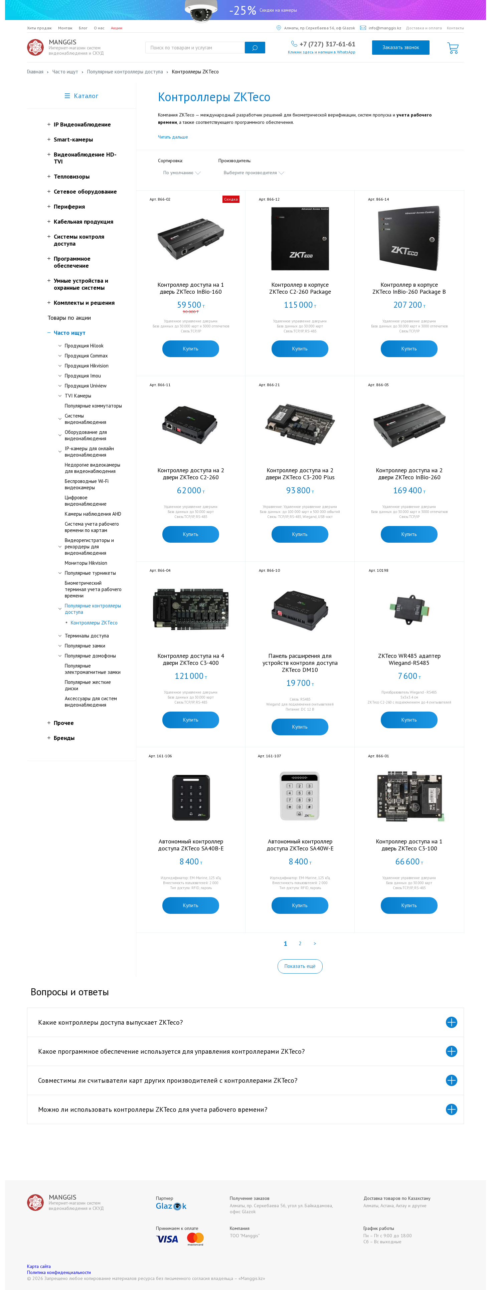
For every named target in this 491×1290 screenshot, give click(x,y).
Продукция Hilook (84, 345)
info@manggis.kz (380, 27)
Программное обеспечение (72, 262)
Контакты (455, 27)
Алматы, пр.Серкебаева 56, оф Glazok (316, 27)
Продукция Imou (83, 375)
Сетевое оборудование (85, 191)
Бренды (64, 737)
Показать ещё (300, 966)
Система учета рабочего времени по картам (92, 527)
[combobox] (182, 172)
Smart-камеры (73, 139)
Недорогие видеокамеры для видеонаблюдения (92, 468)
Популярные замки (85, 645)
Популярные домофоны (90, 656)
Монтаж (65, 28)
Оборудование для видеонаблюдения (86, 435)
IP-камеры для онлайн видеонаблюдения (89, 451)
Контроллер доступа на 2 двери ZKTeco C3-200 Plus (300, 473)
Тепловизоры (72, 176)
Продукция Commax (86, 355)
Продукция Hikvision (87, 365)
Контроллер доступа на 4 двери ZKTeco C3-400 (190, 659)
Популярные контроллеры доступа (93, 608)
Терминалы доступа (87, 635)
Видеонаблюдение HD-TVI (85, 158)
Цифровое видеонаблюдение (86, 500)
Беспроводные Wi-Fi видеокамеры (87, 484)
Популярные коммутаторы (93, 406)
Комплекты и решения (84, 302)
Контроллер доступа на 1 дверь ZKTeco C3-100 (409, 844)
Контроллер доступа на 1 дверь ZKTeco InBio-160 (190, 288)
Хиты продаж (39, 28)
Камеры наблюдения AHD (93, 514)
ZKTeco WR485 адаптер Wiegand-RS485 (409, 659)
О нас (99, 28)
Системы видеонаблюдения (85, 419)
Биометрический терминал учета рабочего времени (93, 589)
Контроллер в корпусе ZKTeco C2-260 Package (300, 288)
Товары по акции (69, 317)
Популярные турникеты (90, 573)
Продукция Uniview (86, 385)
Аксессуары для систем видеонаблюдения (91, 701)
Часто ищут (70, 332)
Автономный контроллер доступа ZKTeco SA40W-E (300, 844)
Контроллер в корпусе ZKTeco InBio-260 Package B (409, 288)
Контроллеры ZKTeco (94, 622)
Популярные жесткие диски (88, 685)
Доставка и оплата (424, 27)
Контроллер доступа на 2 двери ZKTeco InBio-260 (409, 473)
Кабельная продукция (83, 221)
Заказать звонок (400, 47)
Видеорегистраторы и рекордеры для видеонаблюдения (89, 546)
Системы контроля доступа (79, 240)
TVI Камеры (78, 396)
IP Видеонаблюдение (82, 124)
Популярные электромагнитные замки (93, 669)
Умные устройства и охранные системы (81, 284)
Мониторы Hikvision (86, 563)
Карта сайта (39, 1266)
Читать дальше (173, 137)
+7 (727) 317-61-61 (327, 43)
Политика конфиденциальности (59, 1272)
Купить (190, 348)
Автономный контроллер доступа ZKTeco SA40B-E (191, 844)
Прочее (64, 722)
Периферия (69, 206)
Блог (83, 28)
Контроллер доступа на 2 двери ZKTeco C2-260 (190, 473)
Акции (116, 28)
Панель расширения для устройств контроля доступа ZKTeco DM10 (300, 663)
